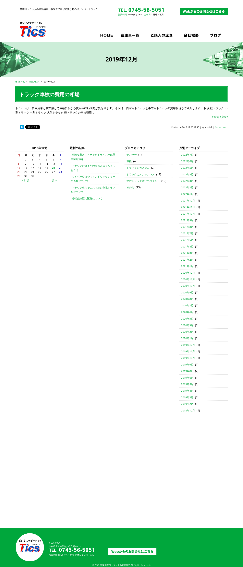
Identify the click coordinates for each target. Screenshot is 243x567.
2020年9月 (187, 292)
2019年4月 (187, 390)
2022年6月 (187, 161)
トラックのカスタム (138, 167)
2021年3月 (187, 253)
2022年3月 (187, 181)
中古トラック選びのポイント (143, 181)
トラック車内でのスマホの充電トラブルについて (93, 190)
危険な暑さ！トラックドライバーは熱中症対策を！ (93, 157)
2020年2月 (187, 331)
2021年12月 (188, 200)
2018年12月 (188, 410)
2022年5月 (187, 167)
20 (53, 167)
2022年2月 (187, 187)
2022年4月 (187, 174)
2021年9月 (187, 220)
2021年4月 (187, 246)
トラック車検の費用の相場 (49, 94)
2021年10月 (188, 213)
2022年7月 (187, 154)
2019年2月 (187, 404)
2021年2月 (187, 259)
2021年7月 (187, 233)
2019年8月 (187, 371)
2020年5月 (187, 318)
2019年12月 (188, 345)
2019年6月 (187, 377)
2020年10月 (188, 286)
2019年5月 (187, 384)
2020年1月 (187, 338)
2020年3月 (187, 325)
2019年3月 (187, 397)
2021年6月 (187, 240)
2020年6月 (187, 312)
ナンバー (132, 154)
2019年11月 (188, 351)
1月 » (53, 180)
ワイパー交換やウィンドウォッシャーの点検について (93, 179)
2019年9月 (187, 364)
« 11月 (26, 180)
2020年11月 (188, 279)
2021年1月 (187, 266)
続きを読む (220, 117)
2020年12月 (188, 272)
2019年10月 (188, 358)
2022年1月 (187, 194)
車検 (129, 161)
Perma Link (220, 127)
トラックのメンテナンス (141, 174)
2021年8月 (187, 227)
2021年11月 (188, 207)
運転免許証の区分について (87, 198)
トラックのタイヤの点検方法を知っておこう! (93, 168)
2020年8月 (187, 299)
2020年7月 (187, 305)
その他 (130, 187)
